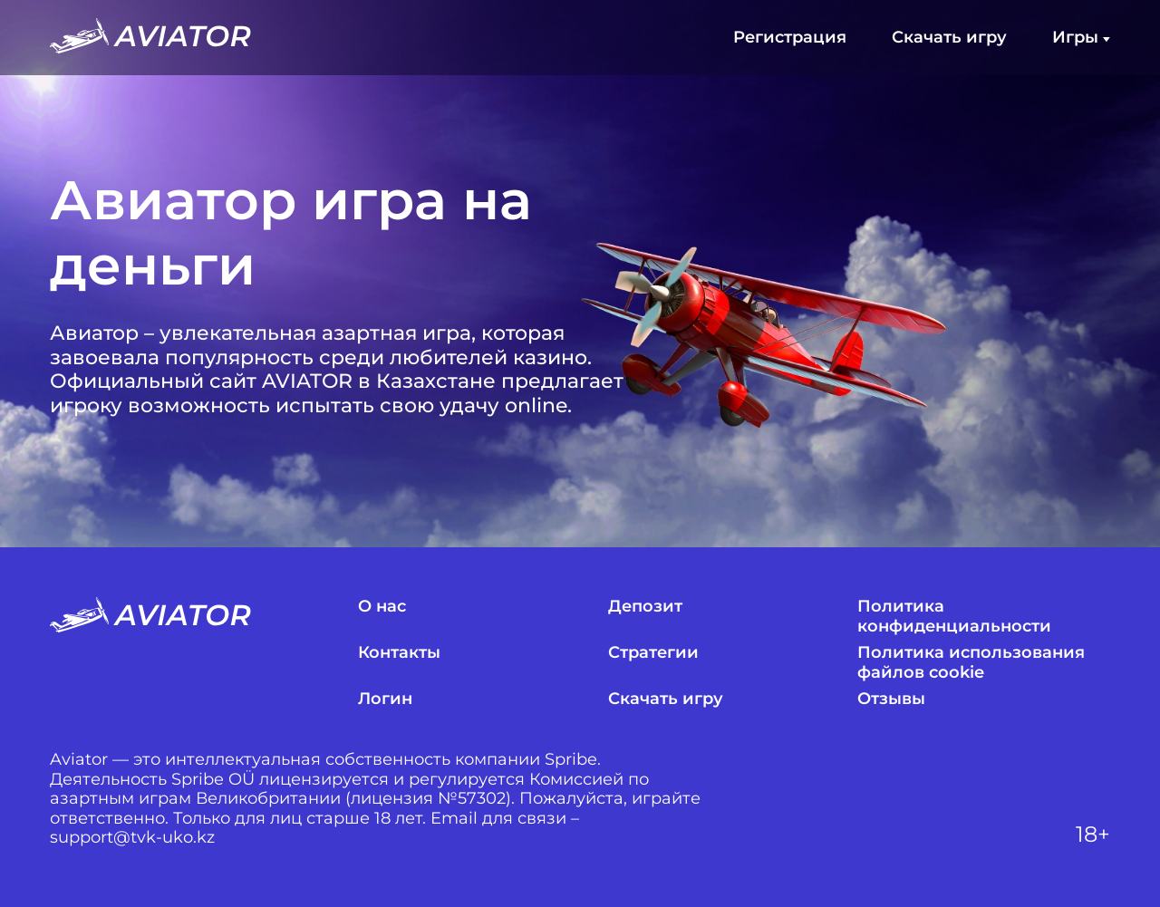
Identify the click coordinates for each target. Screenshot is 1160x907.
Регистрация (789, 37)
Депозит (645, 606)
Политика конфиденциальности (954, 616)
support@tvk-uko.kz (132, 837)
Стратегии (653, 652)
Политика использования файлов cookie (971, 662)
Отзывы (891, 699)
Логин (385, 699)
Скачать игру (949, 37)
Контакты (399, 652)
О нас (382, 606)
